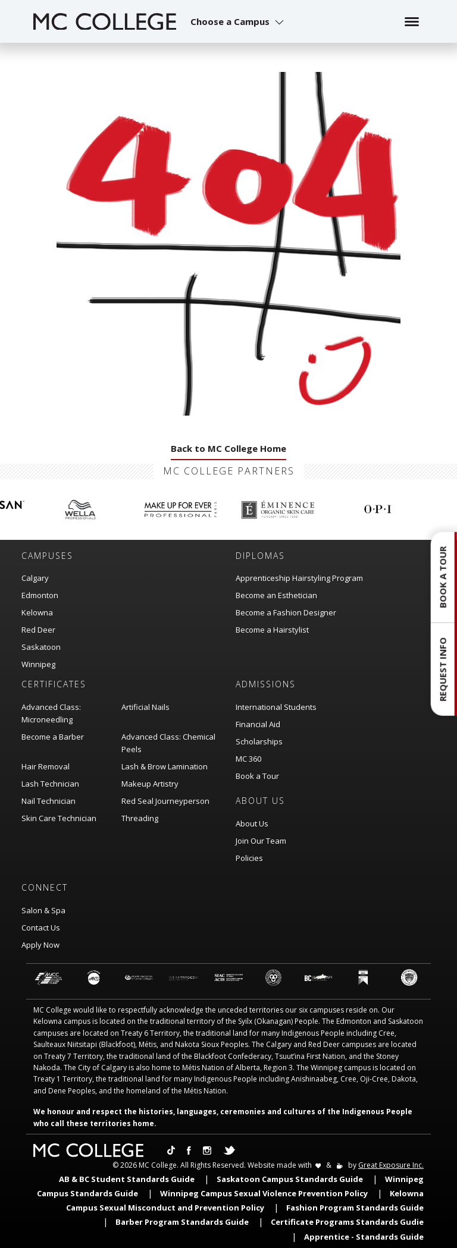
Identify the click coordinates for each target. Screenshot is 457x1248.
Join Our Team (261, 840)
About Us (252, 823)
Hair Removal (45, 766)
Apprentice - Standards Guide (364, 1236)
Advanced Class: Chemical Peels (168, 743)
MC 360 (248, 758)
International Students (276, 707)
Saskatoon (41, 647)
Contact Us (40, 927)
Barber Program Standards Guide (182, 1221)
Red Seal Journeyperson (165, 801)
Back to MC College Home (228, 448)
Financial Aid (258, 724)
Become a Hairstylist (272, 629)
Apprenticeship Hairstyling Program (299, 578)
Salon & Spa (43, 910)
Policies (249, 858)
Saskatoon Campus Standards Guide (290, 1179)
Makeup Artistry (150, 783)
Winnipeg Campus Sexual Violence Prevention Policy (264, 1193)
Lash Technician (50, 783)
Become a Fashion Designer (286, 612)
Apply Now (40, 944)
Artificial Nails (145, 707)
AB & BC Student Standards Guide (127, 1179)
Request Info (443, 669)
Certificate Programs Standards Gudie (347, 1221)
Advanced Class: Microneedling (51, 713)
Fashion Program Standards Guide (355, 1207)
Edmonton (39, 595)
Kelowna (37, 612)
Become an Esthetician (276, 595)
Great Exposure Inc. (391, 1165)
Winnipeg (38, 664)
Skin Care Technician (58, 818)
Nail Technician (48, 801)
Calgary (35, 578)
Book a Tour (257, 776)
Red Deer (38, 629)
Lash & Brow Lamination (164, 766)
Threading (139, 818)
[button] (238, 21)
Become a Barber (52, 736)
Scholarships (259, 741)
